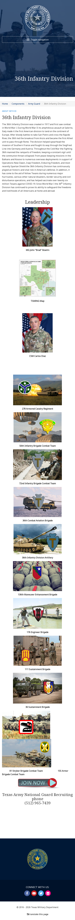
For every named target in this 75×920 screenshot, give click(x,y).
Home (5, 103)
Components (18, 103)
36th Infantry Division (55, 103)
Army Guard (34, 103)
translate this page (37, 914)
